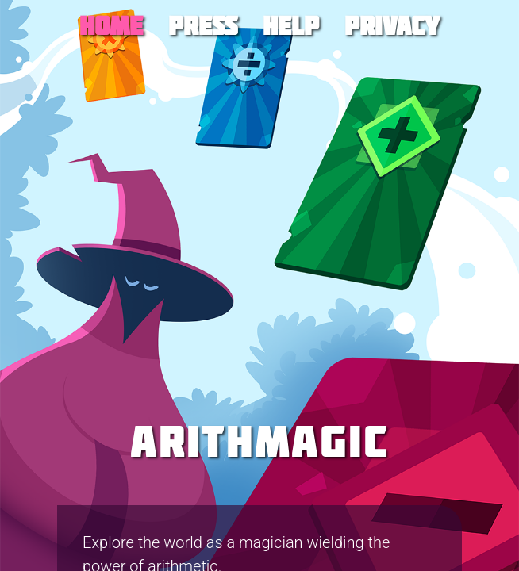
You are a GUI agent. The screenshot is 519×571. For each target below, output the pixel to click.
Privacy (392, 25)
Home (111, 25)
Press (202, 25)
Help (291, 25)
